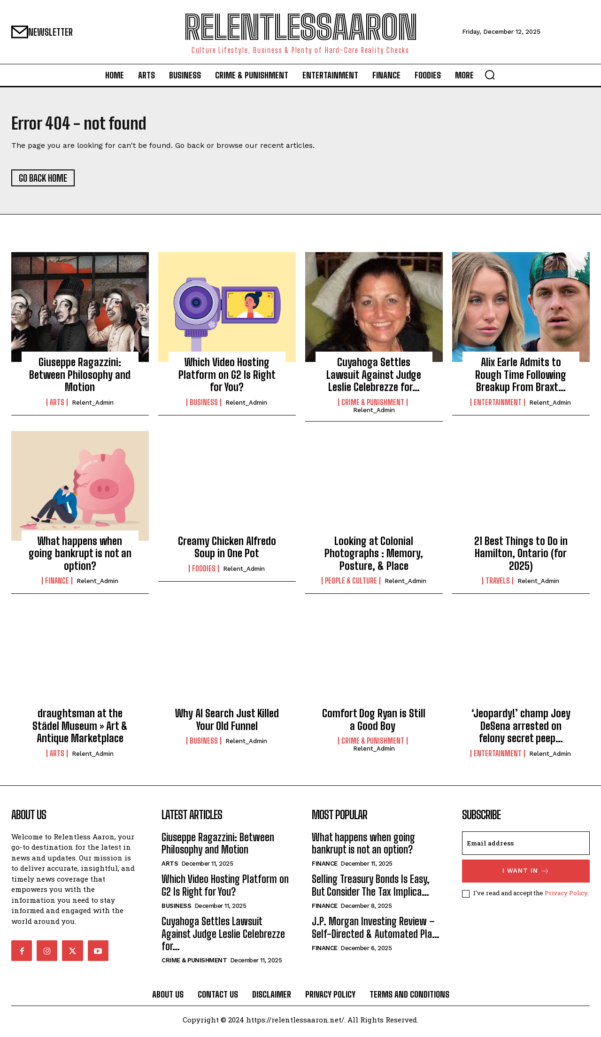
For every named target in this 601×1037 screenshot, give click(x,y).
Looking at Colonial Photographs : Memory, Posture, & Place (373, 557)
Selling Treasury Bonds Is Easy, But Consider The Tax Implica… (371, 888)
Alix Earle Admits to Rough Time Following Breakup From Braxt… (520, 378)
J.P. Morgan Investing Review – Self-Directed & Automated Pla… (375, 931)
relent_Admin (93, 405)
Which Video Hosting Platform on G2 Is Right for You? (227, 378)
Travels (497, 584)
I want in (526, 874)
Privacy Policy (566, 896)
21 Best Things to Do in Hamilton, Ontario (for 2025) (521, 557)
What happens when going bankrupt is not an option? (80, 557)
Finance (57, 584)
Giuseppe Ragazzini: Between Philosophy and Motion (80, 378)
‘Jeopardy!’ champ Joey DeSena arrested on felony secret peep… (520, 729)
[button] (489, 74)
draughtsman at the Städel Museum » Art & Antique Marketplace (80, 729)
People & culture (351, 584)
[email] (526, 846)
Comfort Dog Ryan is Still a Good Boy (373, 723)
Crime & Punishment (372, 405)
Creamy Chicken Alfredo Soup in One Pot (227, 550)
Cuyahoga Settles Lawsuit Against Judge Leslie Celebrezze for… (373, 378)
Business (204, 405)
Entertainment (498, 405)
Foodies (204, 572)
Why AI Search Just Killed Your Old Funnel (227, 723)
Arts (57, 405)
